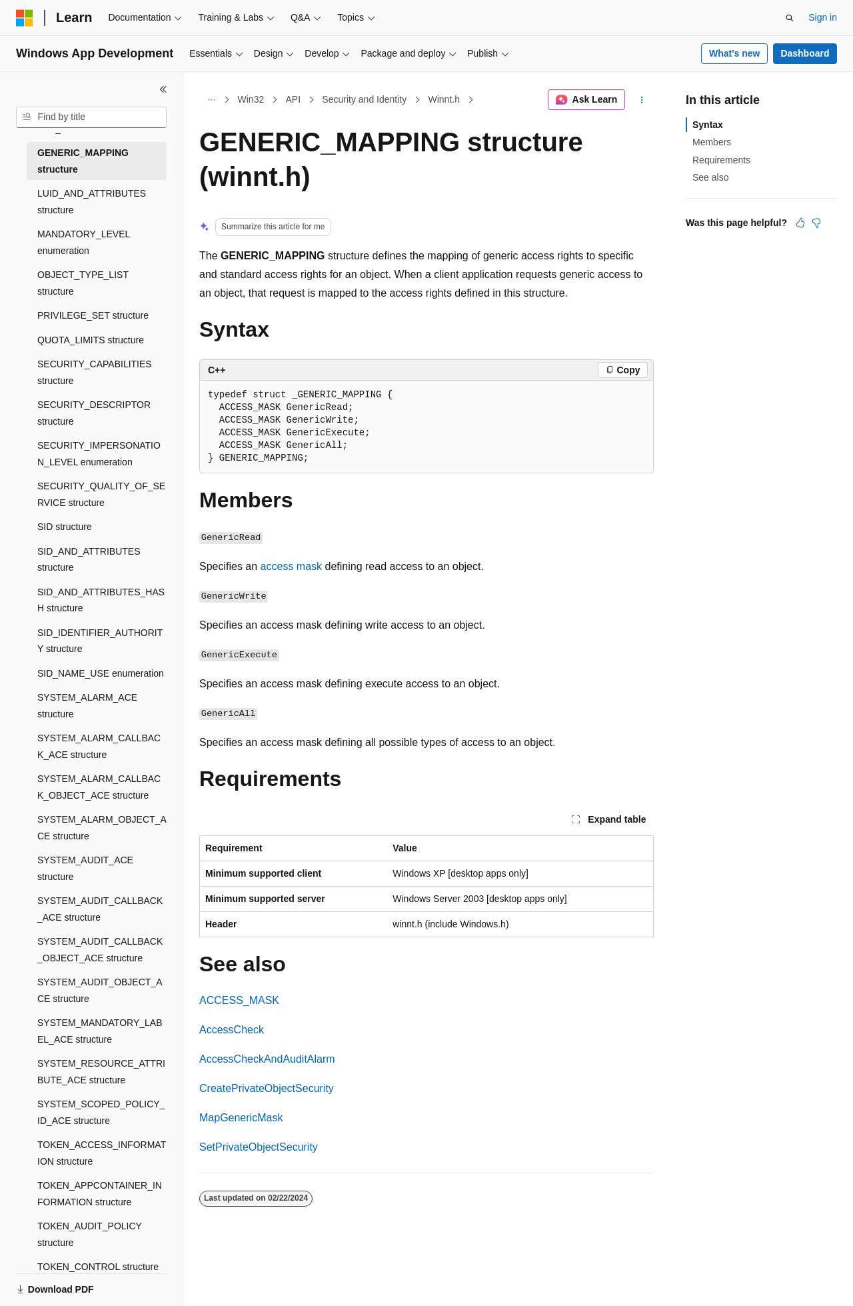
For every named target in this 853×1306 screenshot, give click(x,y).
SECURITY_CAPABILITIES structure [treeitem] (94, 372)
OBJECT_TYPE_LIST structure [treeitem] (83, 283)
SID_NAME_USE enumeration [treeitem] (100, 673)
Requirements (721, 160)
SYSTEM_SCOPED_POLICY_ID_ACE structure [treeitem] (101, 1112)
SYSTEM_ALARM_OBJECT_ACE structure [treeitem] (102, 827)
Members (711, 142)
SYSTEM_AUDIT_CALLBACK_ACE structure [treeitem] (100, 909)
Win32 (251, 99)
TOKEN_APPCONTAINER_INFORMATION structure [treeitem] (99, 1193)
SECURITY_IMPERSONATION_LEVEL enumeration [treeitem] (99, 453)
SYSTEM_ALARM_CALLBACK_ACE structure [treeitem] (99, 746)
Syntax (707, 124)
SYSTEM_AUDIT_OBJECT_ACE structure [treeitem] (100, 990)
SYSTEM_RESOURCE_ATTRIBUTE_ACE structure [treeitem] (101, 1071)
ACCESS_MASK (239, 1000)
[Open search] (789, 18)
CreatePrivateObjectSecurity (266, 1088)
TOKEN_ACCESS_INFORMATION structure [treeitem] (101, 1153)
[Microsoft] (24, 18)
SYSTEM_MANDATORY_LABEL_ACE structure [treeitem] (100, 1031)
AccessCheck (231, 1029)
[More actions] (642, 100)
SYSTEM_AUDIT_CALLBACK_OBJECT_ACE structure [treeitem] (100, 949)
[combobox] (91, 117)
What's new (734, 53)
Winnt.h (443, 99)
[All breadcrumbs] (211, 100)
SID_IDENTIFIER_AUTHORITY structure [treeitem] (100, 641)
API (293, 99)
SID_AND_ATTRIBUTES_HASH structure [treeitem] (101, 600)
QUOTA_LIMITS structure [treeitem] (90, 340)
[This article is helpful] (800, 223)
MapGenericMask (241, 1117)
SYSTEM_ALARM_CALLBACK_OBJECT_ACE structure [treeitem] (99, 787)
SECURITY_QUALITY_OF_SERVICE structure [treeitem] (101, 494)
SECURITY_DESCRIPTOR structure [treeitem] (94, 413)
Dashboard (804, 53)
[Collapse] (163, 89)
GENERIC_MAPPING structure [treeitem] (83, 161)
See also (710, 177)
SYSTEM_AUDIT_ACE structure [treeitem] (85, 868)
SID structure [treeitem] (64, 526)
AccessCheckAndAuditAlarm (267, 1059)
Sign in (822, 17)
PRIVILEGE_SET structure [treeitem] (93, 315)
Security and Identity (364, 99)
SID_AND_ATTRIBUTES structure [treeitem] (89, 559)
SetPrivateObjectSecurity (258, 1147)
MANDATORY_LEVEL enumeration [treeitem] (83, 242)
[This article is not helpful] (816, 223)
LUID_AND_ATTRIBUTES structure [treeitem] (91, 201)
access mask (291, 566)
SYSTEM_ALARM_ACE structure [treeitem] (87, 705)
